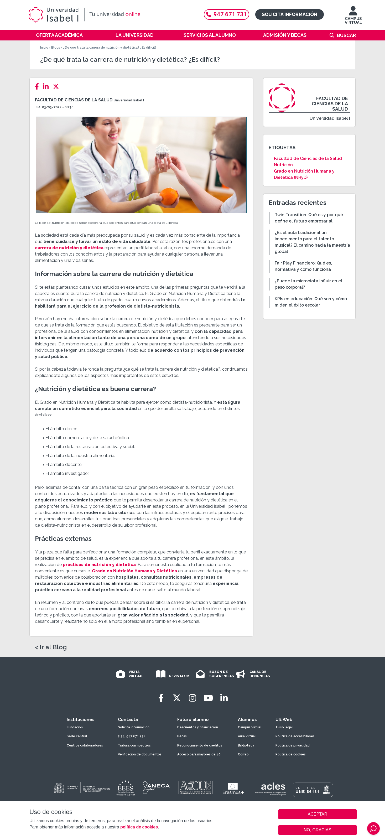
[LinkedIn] (47, 86)
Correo (243, 754)
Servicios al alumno (210, 35)
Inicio (44, 47)
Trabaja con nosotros (134, 745)
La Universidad (135, 35)
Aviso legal (284, 727)
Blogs (55, 47)
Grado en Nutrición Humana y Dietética (134, 570)
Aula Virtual (247, 736)
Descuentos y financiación (197, 727)
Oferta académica (59, 35)
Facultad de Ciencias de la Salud (74, 99)
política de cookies (139, 827)
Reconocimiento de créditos (199, 745)
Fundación (75, 727)
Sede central (77, 736)
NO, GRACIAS (317, 830)
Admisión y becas (284, 35)
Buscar (346, 35)
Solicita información (289, 14)
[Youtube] (208, 698)
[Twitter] (57, 86)
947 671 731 (226, 14)
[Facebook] (38, 86)
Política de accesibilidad (294, 736)
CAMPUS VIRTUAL (353, 18)
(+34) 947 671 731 (131, 736)
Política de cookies (290, 754)
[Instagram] (192, 698)
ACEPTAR (317, 814)
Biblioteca (246, 745)
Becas (182, 736)
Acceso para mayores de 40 (199, 754)
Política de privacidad (292, 745)
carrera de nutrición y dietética (69, 247)
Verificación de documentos (140, 754)
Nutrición (283, 164)
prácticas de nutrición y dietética (99, 564)
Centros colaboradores (85, 745)
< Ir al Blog (51, 647)
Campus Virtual (250, 727)
